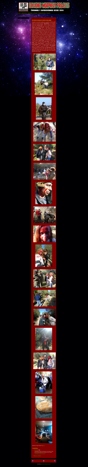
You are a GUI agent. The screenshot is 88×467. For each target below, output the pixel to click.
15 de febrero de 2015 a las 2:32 (40, 453)
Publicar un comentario (37, 455)
